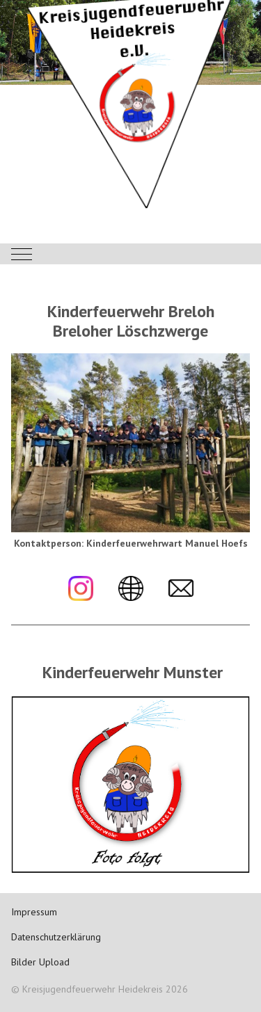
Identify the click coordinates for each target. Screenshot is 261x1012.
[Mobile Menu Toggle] (21, 253)
